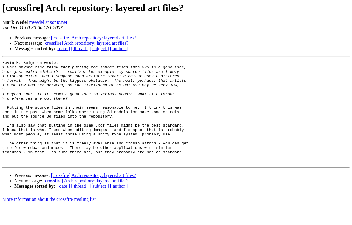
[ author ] (119, 48)
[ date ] (63, 48)
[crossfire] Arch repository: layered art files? (93, 37)
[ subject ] (99, 48)
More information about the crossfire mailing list (49, 219)
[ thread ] (80, 48)
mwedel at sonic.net (48, 22)
